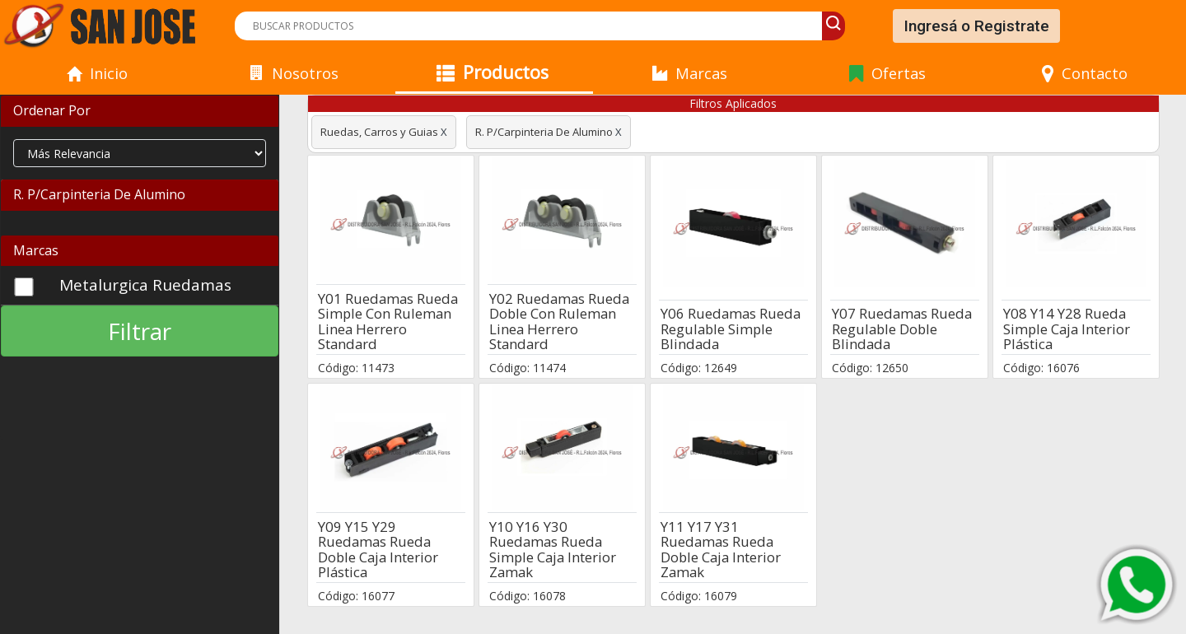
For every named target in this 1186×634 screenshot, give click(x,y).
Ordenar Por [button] (52, 110)
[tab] (139, 111)
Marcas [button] (35, 250)
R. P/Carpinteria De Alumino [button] (99, 194)
